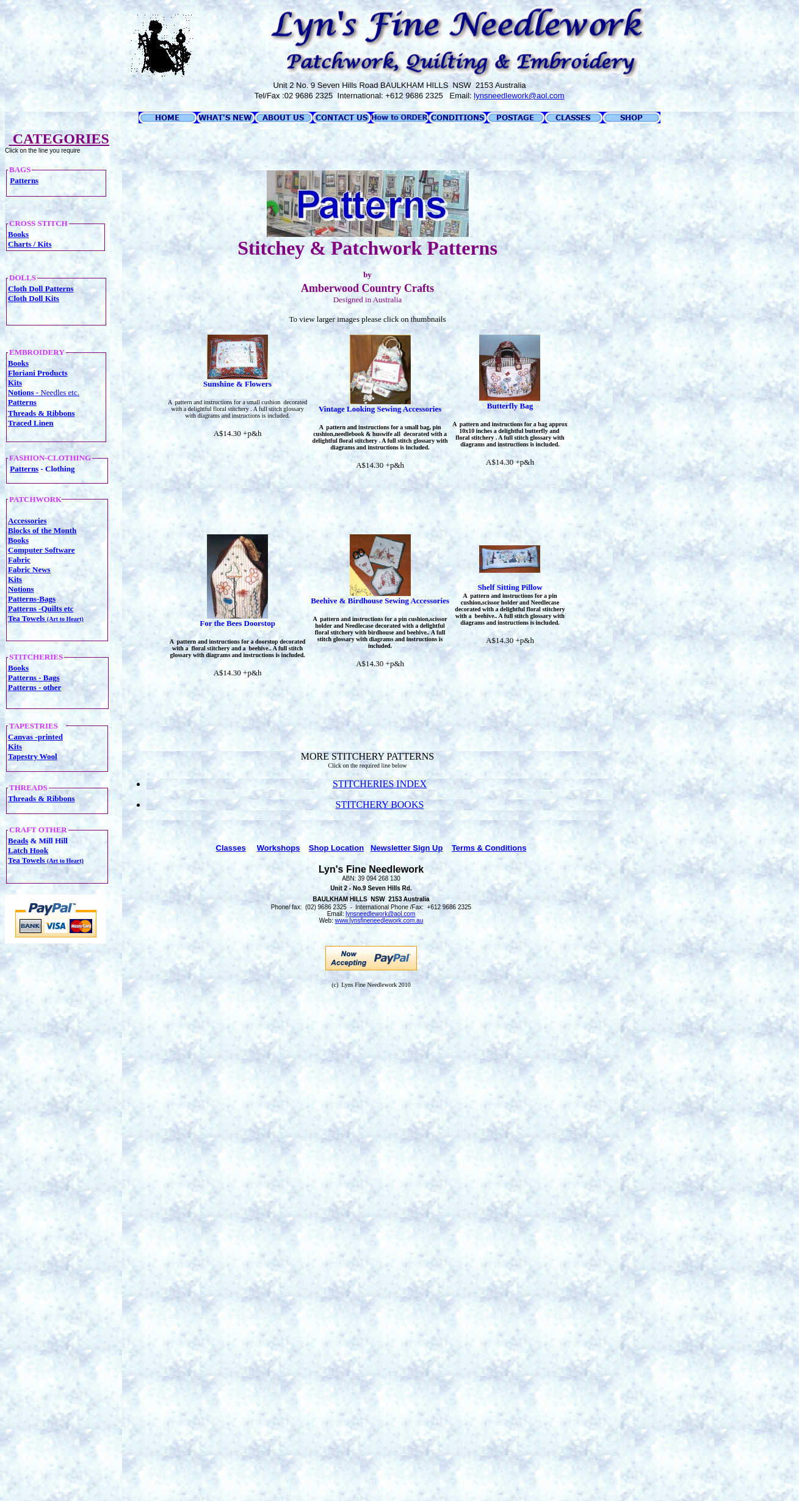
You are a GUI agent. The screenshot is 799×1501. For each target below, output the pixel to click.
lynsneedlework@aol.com (380, 913)
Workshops (278, 847)
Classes (231, 847)
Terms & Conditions (489, 847)
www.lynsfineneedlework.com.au (379, 920)
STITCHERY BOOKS (380, 804)
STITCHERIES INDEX (380, 784)
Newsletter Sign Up (407, 847)
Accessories (27, 520)
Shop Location (336, 847)
